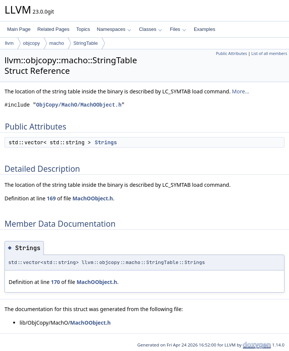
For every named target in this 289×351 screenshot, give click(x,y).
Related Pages (53, 29)
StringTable (85, 43)
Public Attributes (231, 53)
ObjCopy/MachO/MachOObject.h (79, 104)
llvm (9, 43)
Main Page (18, 29)
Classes (150, 29)
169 (51, 198)
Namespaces (114, 29)
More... (240, 91)
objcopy (31, 43)
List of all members (269, 53)
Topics (83, 29)
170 (55, 281)
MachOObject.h (92, 198)
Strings (106, 142)
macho (56, 43)
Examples (204, 29)
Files (178, 29)
